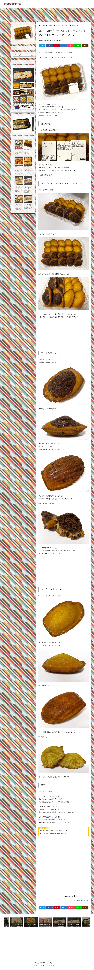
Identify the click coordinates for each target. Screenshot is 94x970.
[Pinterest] (56, 45)
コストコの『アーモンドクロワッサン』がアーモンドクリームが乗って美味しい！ (18, 207)
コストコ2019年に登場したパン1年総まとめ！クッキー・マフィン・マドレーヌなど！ (19, 152)
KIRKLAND (75, 25)
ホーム (42, 25)
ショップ (49, 25)
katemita (85, 900)
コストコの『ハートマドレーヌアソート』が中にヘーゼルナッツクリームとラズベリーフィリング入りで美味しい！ (18, 170)
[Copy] (85, 45)
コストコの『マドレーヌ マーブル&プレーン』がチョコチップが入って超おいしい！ (27, 152)
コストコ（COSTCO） (62, 25)
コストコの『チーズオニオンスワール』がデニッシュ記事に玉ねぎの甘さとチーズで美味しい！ (27, 170)
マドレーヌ (83, 896)
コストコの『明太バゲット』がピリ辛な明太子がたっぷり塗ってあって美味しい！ (28, 207)
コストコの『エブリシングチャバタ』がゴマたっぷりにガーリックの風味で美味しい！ (18, 189)
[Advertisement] (47, 14)
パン (77, 896)
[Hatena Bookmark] (63, 45)
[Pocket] (70, 45)
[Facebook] (49, 45)
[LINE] (77, 45)
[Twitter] (42, 45)
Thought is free (56, 965)
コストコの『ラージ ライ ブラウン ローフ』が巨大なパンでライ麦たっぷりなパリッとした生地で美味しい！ (28, 189)
